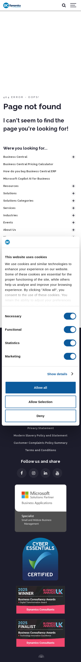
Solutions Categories (18, 200)
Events (8, 222)
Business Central (15, 156)
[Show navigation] (73, 5)
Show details (57, 374)
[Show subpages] (73, 157)
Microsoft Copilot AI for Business (26, 178)
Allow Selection (40, 401)
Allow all (40, 387)
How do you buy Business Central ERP (29, 171)
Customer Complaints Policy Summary (40, 442)
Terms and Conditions (40, 450)
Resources (11, 186)
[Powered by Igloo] (40, 656)
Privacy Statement (40, 428)
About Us (9, 229)
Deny (40, 416)
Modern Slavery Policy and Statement (40, 435)
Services (9, 208)
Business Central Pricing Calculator (28, 164)
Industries (10, 215)
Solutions (10, 193)
